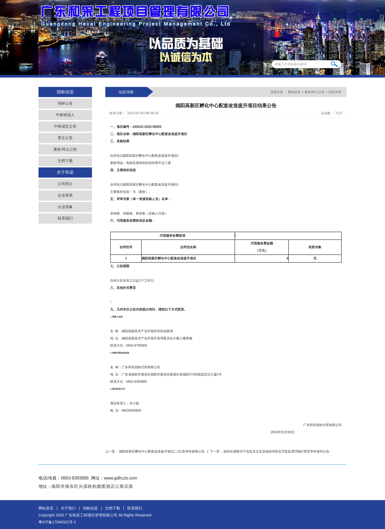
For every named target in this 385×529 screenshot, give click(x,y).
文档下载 (65, 161)
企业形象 (65, 207)
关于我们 (68, 508)
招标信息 (90, 508)
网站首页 (294, 92)
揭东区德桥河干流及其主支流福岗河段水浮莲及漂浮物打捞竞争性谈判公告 (276, 451)
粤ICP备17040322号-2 (57, 522)
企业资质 (65, 195)
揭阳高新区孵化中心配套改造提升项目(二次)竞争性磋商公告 (162, 451)
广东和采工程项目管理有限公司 (91, 515)
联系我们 (65, 218)
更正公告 (65, 138)
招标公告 (65, 103)
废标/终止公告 (65, 149)
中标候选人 (65, 115)
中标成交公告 (65, 126)
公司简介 (65, 184)
